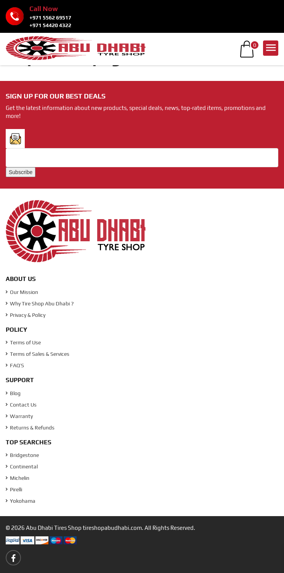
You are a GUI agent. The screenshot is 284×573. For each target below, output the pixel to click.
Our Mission (22, 292)
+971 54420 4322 (50, 25)
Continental (22, 466)
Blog (13, 393)
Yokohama (20, 501)
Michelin (17, 478)
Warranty (19, 416)
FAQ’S (15, 365)
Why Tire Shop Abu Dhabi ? (40, 303)
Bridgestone (22, 455)
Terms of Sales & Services (37, 354)
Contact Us (21, 405)
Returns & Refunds (30, 428)
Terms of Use (23, 342)
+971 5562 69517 (50, 18)
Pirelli (14, 489)
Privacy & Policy (25, 315)
